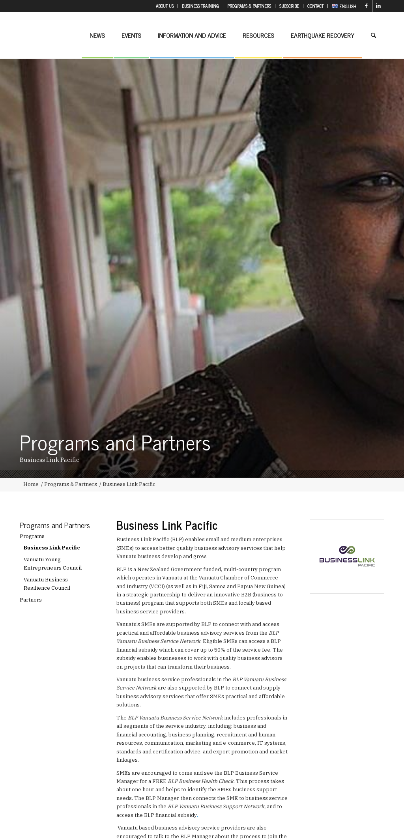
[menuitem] (165, 6)
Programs (32, 536)
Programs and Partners (55, 525)
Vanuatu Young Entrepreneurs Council (53, 563)
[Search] (373, 35)
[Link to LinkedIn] (378, 6)
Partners (31, 599)
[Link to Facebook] (366, 6)
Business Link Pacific (52, 547)
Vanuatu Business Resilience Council (47, 583)
